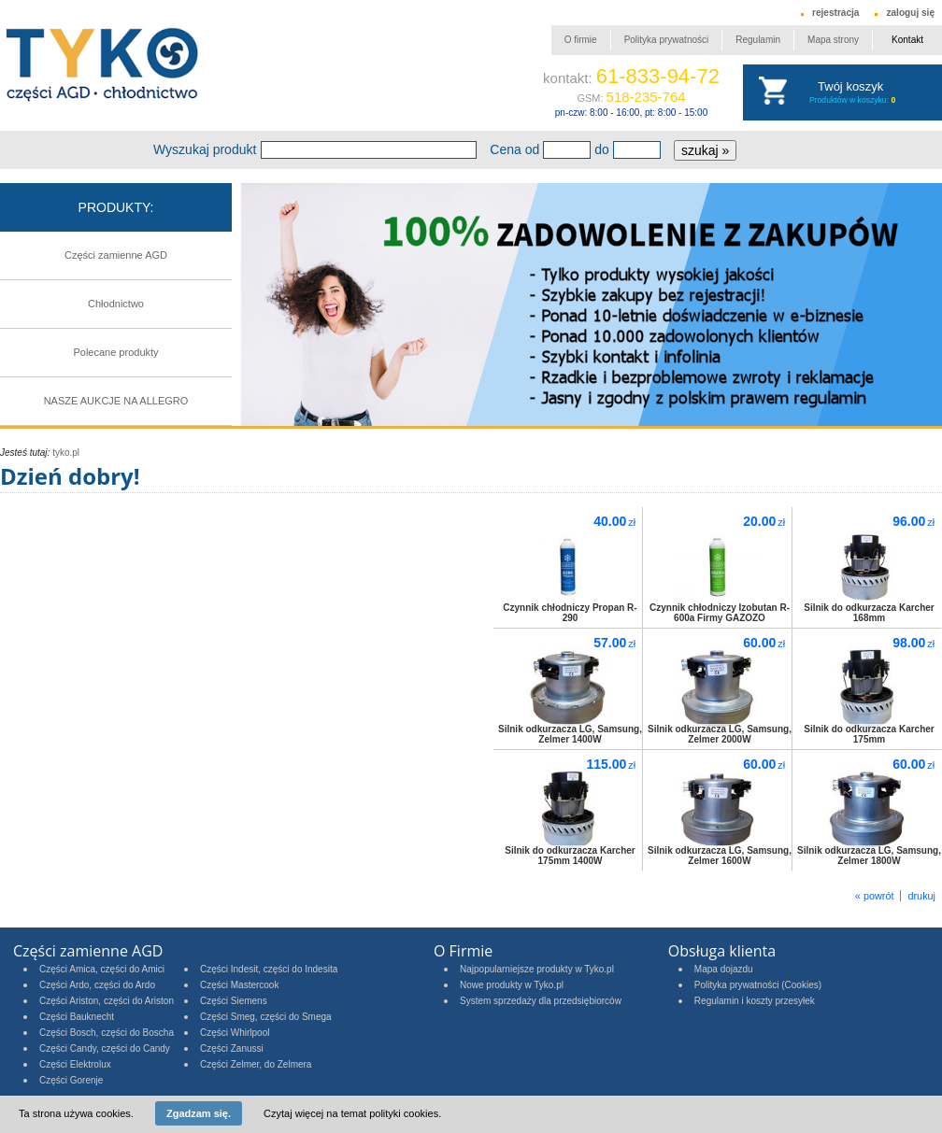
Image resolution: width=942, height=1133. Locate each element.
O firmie (580, 40)
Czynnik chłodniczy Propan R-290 (569, 612)
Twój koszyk (850, 86)
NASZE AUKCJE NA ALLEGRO (116, 400)
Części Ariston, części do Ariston (106, 1001)
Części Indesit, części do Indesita (268, 969)
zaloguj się (910, 12)
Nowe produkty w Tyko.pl (512, 985)
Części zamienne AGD (115, 255)
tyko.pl (65, 452)
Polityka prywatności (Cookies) (757, 985)
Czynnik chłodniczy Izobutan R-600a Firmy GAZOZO (719, 612)
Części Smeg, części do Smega (266, 1017)
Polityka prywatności (666, 40)
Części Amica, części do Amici (101, 969)
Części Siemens (233, 1001)
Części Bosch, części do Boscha (106, 1032)
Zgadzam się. (198, 1113)
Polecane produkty (115, 352)
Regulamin (757, 40)
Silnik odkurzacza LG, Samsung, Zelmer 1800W (869, 855)
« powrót (874, 895)
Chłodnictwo (116, 303)
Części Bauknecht (76, 1017)
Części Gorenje (71, 1080)
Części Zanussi (232, 1048)
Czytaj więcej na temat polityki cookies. (352, 1113)
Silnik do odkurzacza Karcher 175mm (869, 734)
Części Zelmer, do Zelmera (255, 1064)
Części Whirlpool (234, 1032)
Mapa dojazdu (723, 969)
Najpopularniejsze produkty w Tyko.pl (537, 969)
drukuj (921, 895)
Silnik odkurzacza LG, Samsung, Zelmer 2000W (720, 734)
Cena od (514, 149)
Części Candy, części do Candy (104, 1048)
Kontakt (907, 40)
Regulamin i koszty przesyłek (754, 1001)
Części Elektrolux (75, 1064)
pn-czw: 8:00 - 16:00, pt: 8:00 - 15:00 (631, 112)
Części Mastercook (239, 985)
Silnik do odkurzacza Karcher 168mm (869, 612)
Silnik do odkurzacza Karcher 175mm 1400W (570, 855)
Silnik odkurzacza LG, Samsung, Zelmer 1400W (570, 734)
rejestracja (835, 12)
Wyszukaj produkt (204, 149)
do (601, 149)
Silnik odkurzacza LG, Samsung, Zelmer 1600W (720, 855)
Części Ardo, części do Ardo (97, 985)
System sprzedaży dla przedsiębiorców (540, 1001)
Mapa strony (833, 40)
